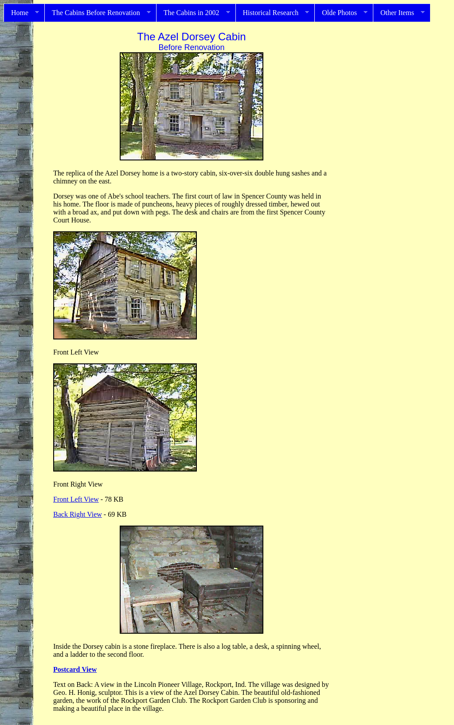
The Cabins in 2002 (193, 13)
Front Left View (76, 499)
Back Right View (77, 514)
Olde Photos (341, 13)
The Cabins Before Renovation (97, 13)
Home (21, 13)
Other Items (399, 13)
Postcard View (75, 669)
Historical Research (272, 13)
